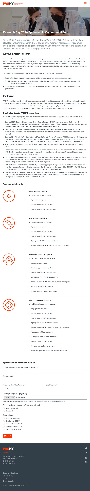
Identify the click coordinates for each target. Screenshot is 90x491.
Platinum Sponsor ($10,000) (14, 424)
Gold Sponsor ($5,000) (13, 421)
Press (5, 478)
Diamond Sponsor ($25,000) (15, 426)
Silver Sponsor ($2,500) (13, 418)
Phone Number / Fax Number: (14, 385)
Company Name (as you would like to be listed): (20, 367)
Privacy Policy (8, 476)
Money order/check (12, 408)
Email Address (51, 385)
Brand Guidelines (9, 481)
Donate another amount (13, 429)
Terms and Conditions (11, 473)
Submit (7, 436)
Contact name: (9, 376)
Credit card (9, 411)
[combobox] (6, 389)
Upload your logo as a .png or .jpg (15, 394)
